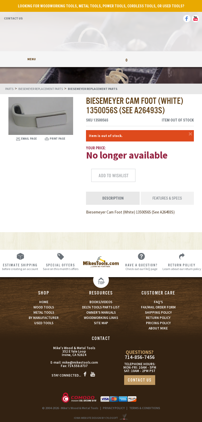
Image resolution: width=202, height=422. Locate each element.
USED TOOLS (43, 323)
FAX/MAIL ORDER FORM (158, 307)
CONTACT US (140, 380)
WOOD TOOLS (43, 307)
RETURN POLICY (158, 317)
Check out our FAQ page (141, 267)
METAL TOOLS (43, 312)
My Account (75, 59)
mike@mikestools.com (80, 362)
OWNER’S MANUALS (101, 312)
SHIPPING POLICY (158, 312)
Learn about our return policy (181, 267)
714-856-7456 (140, 357)
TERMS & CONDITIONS (144, 408)
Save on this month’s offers (61, 267)
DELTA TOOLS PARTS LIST (101, 307)
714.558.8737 (78, 366)
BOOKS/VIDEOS (100, 302)
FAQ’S (158, 302)
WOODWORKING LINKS (101, 317)
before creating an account (20, 267)
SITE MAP (101, 323)
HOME (43, 302)
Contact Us (13, 18)
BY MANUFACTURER (44, 317)
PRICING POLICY (158, 323)
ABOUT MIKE (158, 328)
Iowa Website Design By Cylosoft (96, 418)
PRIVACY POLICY (114, 408)
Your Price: (96, 148)
